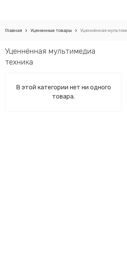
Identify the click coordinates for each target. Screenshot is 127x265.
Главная (13, 30)
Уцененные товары (51, 30)
